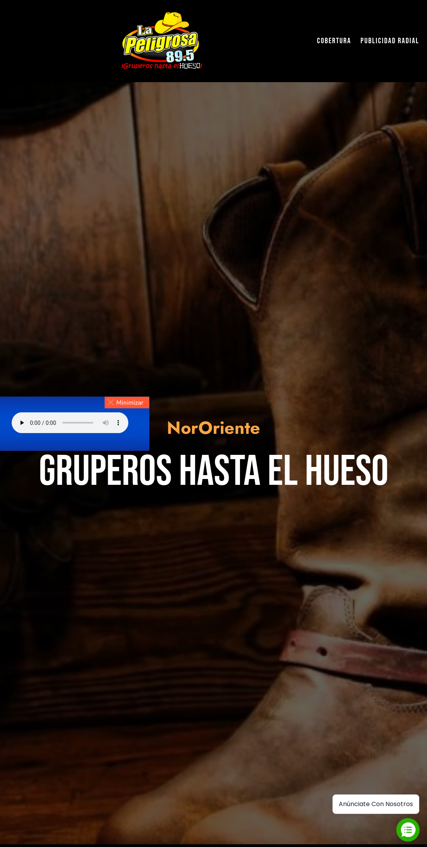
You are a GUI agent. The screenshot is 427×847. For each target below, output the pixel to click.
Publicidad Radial (389, 41)
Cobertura (334, 41)
